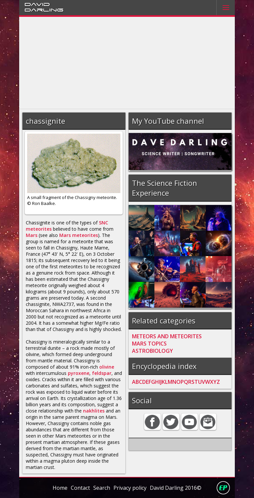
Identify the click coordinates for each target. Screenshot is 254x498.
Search (101, 487)
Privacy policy (130, 487)
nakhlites (94, 411)
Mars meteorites (78, 235)
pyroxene (78, 373)
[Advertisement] (127, 63)
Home (60, 487)
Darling (44, 9)
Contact (80, 487)
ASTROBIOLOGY (152, 350)
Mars (31, 235)
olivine (106, 367)
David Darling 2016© (175, 487)
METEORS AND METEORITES (167, 336)
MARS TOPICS (149, 343)
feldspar (101, 373)
